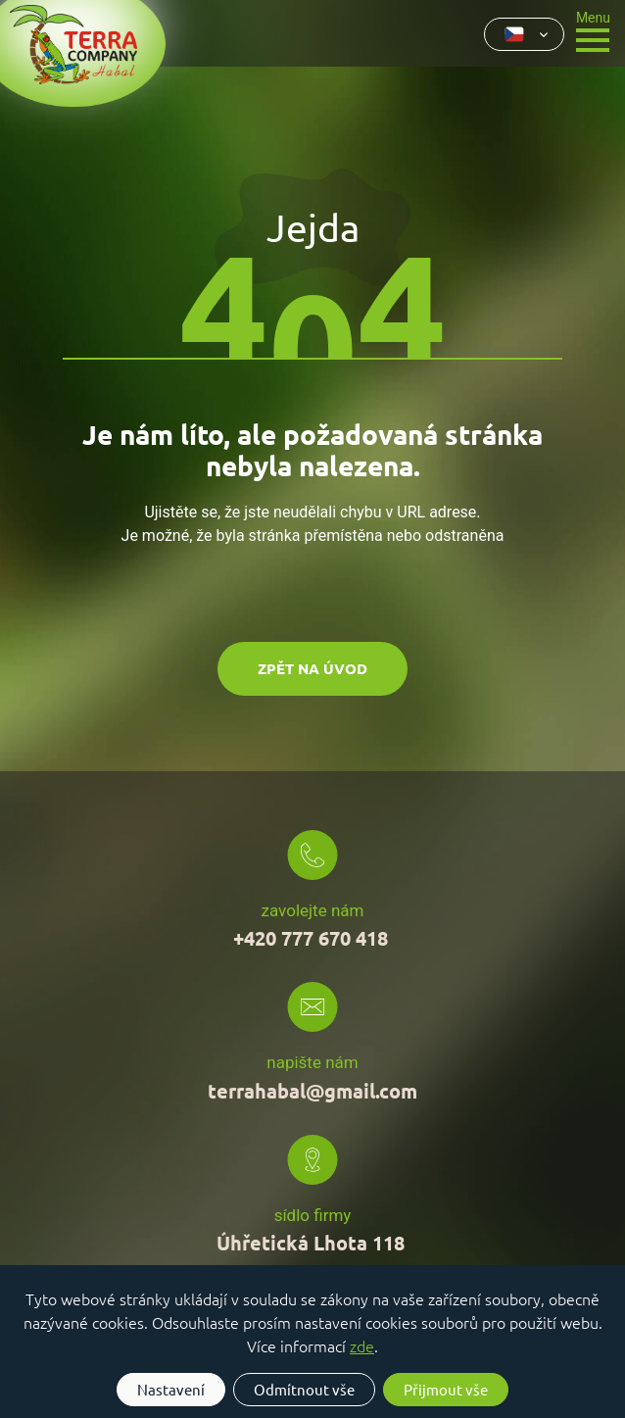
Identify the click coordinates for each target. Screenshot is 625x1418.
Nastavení (171, 1389)
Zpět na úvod (312, 668)
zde (362, 1345)
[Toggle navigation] (593, 30)
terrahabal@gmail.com (312, 1090)
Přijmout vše (446, 1389)
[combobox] (524, 34)
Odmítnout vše (304, 1389)
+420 (313, 938)
